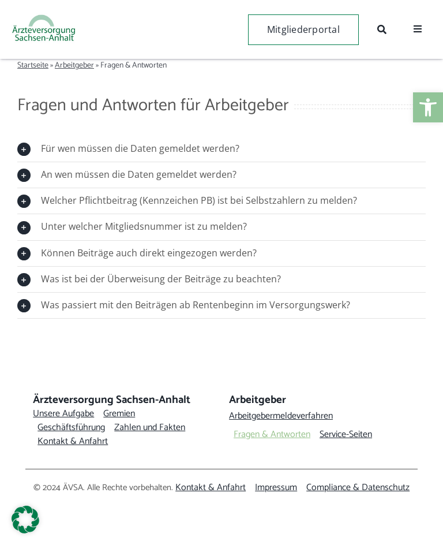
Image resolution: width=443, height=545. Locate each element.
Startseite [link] (32, 65)
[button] (25, 519)
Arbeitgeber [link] (74, 65)
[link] (428, 107)
